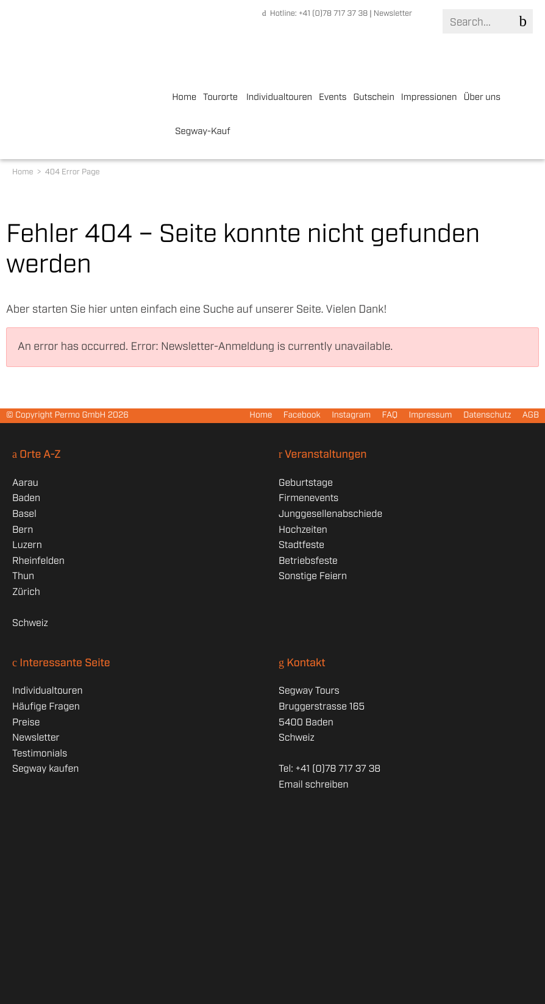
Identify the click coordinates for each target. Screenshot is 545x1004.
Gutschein (373, 97)
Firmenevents (308, 498)
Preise (26, 722)
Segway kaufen (45, 769)
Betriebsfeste (308, 561)
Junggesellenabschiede (330, 514)
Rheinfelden (38, 561)
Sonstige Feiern (313, 576)
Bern (22, 530)
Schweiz (30, 623)
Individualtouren (279, 97)
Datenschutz (487, 415)
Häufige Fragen (46, 706)
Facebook (302, 415)
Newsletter (393, 14)
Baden (26, 498)
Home (184, 97)
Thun (23, 576)
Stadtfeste (301, 545)
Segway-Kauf (202, 132)
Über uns (481, 97)
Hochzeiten (303, 530)
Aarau (25, 483)
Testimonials (39, 753)
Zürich (26, 592)
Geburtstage (306, 483)
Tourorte (220, 97)
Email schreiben (313, 784)
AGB (530, 415)
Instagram (351, 415)
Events (332, 97)
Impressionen (429, 97)
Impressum (430, 415)
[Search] (487, 22)
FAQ (390, 415)
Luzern (27, 545)
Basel (24, 514)
